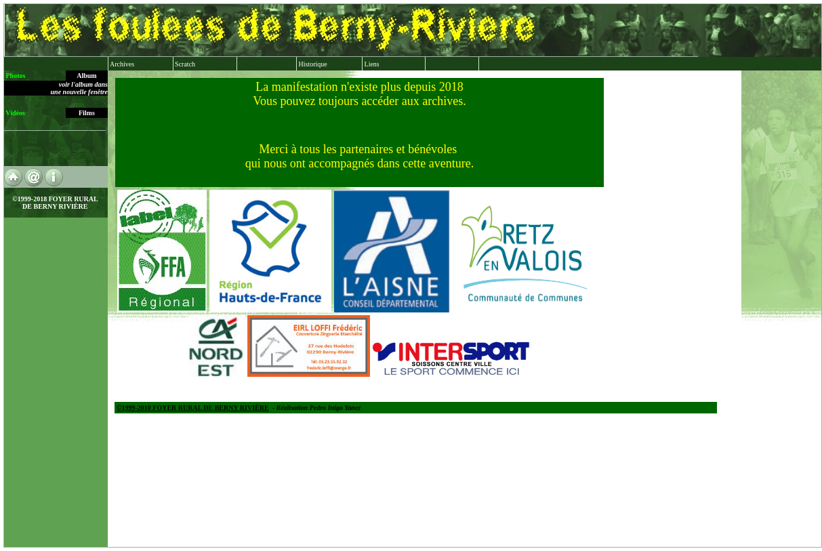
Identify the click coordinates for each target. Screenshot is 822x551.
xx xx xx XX (464, 308)
